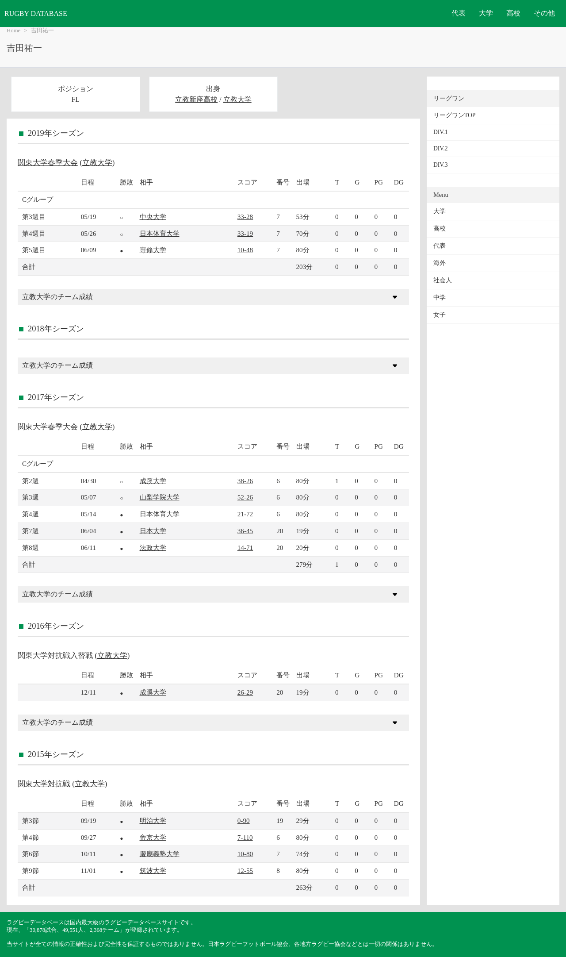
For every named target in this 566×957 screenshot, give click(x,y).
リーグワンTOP (454, 115)
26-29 (245, 692)
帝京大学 (153, 837)
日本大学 (153, 530)
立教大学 (237, 99)
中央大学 (153, 216)
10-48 (245, 250)
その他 (544, 13)
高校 (513, 13)
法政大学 (153, 547)
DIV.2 (440, 148)
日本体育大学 (160, 233)
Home (13, 30)
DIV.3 (440, 164)
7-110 (245, 837)
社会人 (442, 280)
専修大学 (153, 250)
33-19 (245, 233)
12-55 (245, 870)
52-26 (245, 497)
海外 (439, 263)
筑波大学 (153, 870)
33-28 (245, 216)
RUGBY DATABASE (35, 13)
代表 (458, 13)
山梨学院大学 (160, 497)
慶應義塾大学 (160, 853)
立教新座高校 (196, 99)
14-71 (245, 547)
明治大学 (153, 820)
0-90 (243, 820)
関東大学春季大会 (48, 162)
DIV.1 (440, 132)
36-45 (245, 530)
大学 (486, 13)
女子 (439, 314)
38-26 (245, 480)
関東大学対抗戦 (44, 784)
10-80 (245, 853)
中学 (439, 297)
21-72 (245, 514)
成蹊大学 (153, 480)
